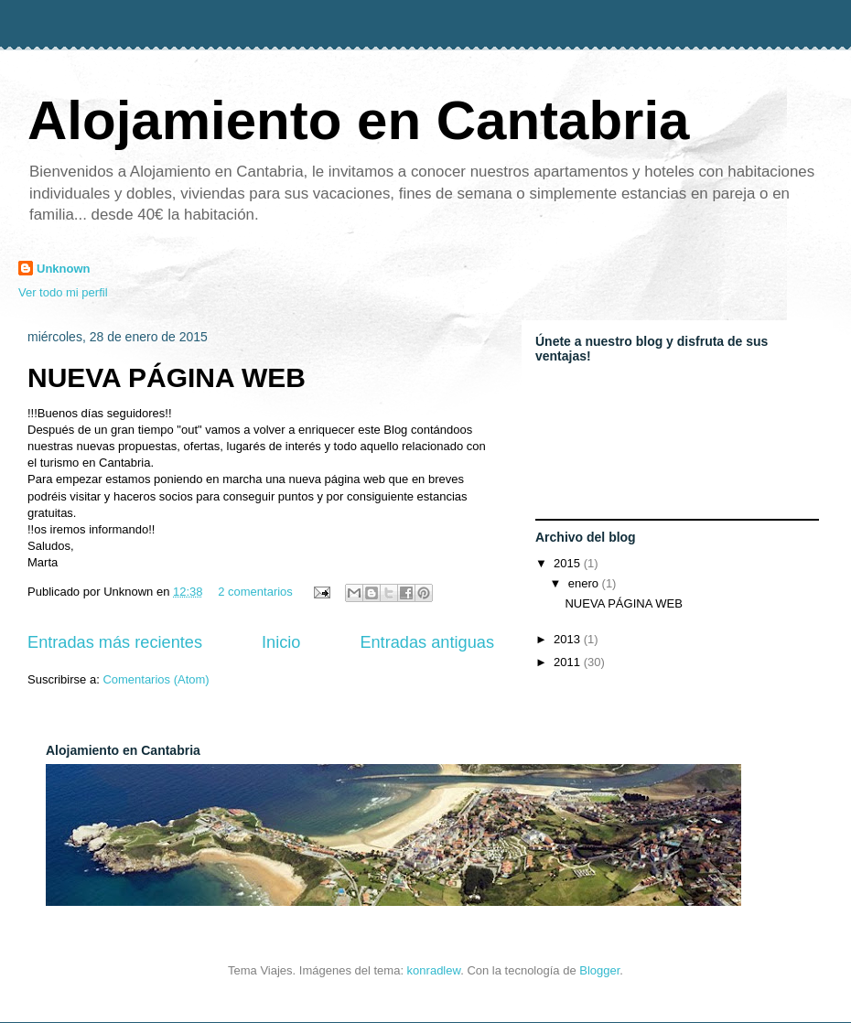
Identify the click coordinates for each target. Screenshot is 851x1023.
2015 (569, 563)
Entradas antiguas (427, 642)
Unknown (64, 268)
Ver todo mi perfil (63, 292)
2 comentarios (255, 591)
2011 (569, 662)
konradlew (434, 970)
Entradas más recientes (114, 642)
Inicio (281, 642)
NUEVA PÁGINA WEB (166, 377)
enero (585, 583)
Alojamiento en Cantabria (358, 120)
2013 (569, 639)
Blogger (599, 970)
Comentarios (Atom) (155, 679)
